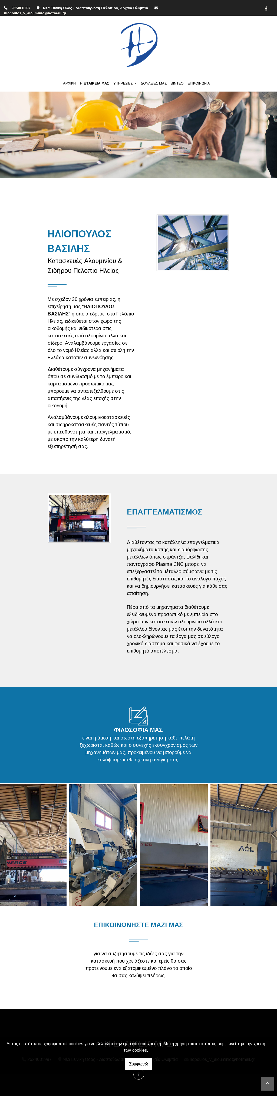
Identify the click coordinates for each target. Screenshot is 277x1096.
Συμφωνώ (138, 1064)
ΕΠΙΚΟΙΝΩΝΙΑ (199, 83)
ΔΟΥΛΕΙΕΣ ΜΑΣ (153, 83)
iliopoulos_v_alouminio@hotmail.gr (35, 13)
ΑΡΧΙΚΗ (69, 83)
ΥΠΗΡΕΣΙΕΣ (123, 83)
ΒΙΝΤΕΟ (177, 83)
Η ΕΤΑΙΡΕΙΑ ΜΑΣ (94, 83)
